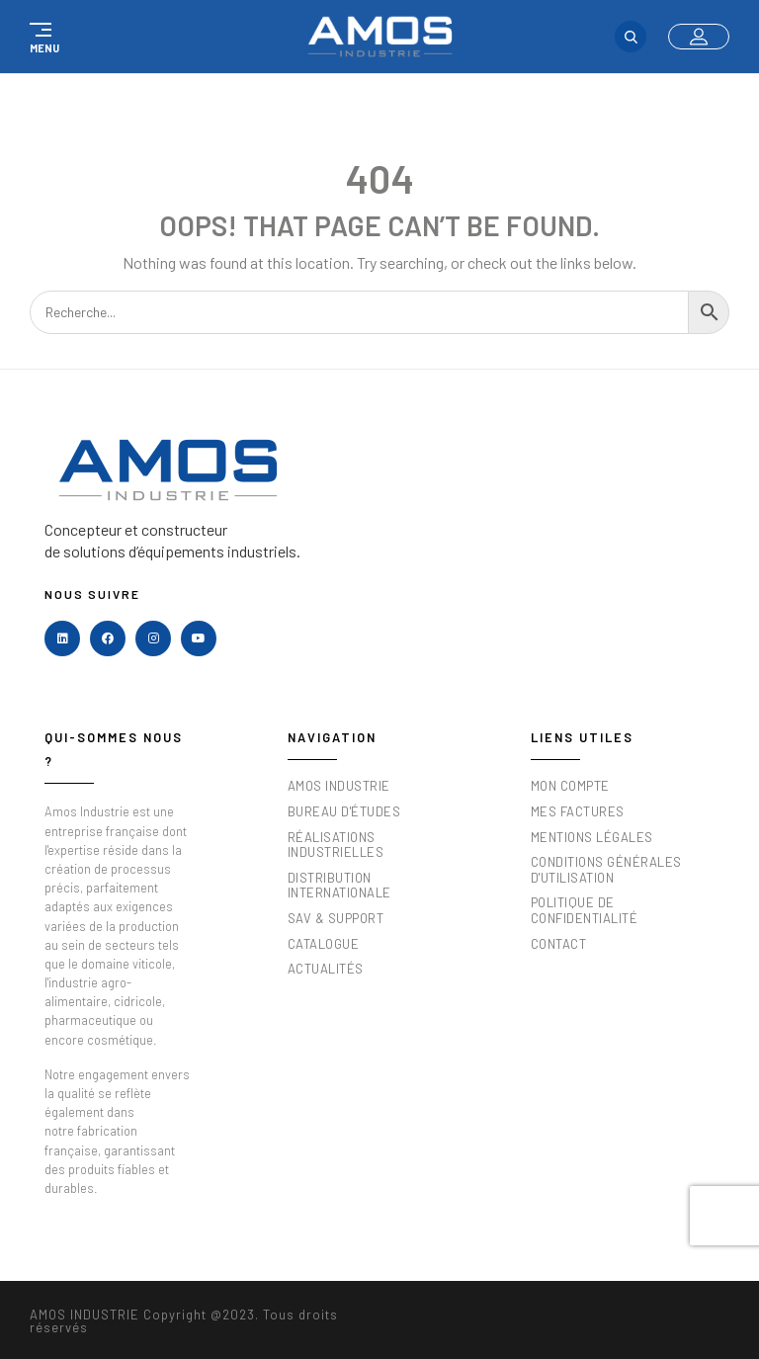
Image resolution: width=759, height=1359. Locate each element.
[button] (41, 36)
